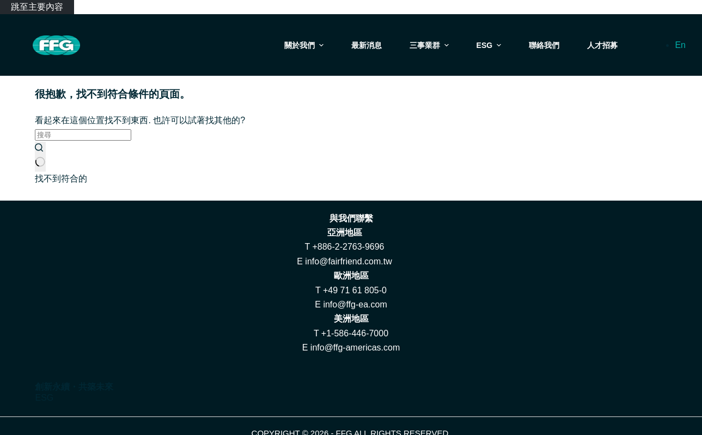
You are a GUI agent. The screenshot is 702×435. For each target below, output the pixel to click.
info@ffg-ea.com (355, 304)
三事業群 (430, 45)
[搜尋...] (83, 135)
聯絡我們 (544, 45)
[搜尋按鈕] (40, 156)
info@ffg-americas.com (355, 347)
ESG (490, 45)
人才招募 (602, 45)
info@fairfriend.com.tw (348, 261)
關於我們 (305, 45)
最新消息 (366, 45)
